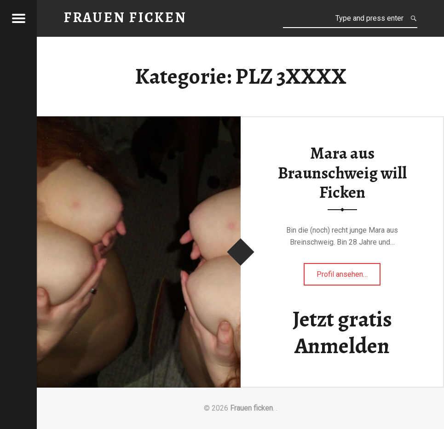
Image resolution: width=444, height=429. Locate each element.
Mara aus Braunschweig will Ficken (342, 172)
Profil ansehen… (349, 277)
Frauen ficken (251, 408)
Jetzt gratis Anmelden (342, 332)
